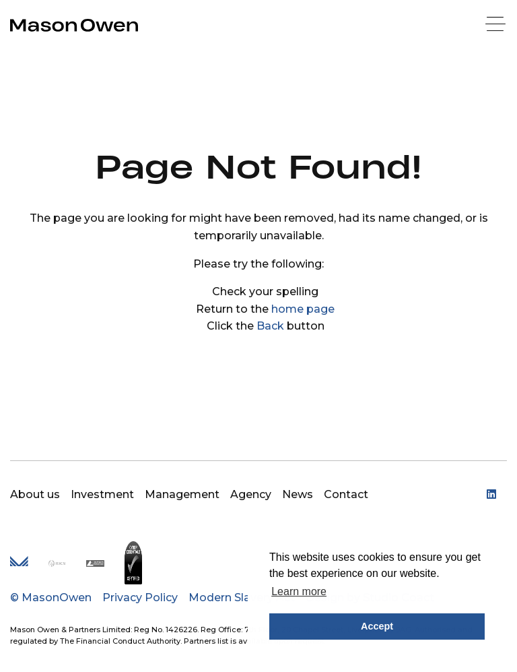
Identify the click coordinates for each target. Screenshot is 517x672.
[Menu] (497, 25)
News (297, 494)
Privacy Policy (140, 597)
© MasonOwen (51, 597)
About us (35, 494)
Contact (346, 494)
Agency (250, 494)
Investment (102, 494)
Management (182, 494)
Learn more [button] (298, 591)
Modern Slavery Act (241, 597)
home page (303, 309)
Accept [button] (377, 626)
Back (270, 325)
